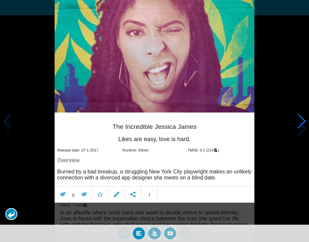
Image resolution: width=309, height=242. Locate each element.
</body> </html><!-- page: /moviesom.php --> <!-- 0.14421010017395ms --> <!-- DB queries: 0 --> (154, 121)
